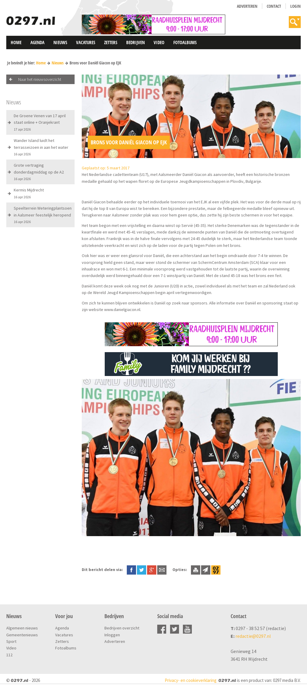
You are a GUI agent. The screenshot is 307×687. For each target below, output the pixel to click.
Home (16, 42)
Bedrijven (135, 42)
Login (295, 6)
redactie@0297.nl (253, 636)
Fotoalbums (185, 42)
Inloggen (112, 635)
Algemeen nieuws (22, 628)
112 (9, 654)
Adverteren (247, 6)
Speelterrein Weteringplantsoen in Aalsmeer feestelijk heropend (43, 214)
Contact (274, 6)
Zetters (110, 42)
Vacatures (85, 42)
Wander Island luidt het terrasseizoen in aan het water (41, 147)
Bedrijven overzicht (121, 628)
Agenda (37, 42)
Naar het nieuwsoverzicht (39, 79)
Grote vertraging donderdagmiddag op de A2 (39, 172)
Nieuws (60, 42)
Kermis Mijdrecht (29, 193)
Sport (11, 641)
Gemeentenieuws (22, 635)
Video (159, 42)
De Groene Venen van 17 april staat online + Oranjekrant (40, 122)
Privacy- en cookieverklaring (191, 680)
